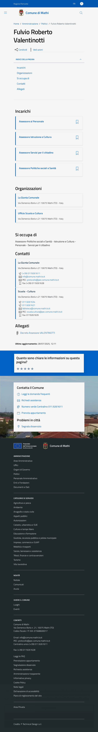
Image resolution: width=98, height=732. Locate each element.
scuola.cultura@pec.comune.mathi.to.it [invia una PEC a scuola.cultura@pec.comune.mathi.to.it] (44, 311)
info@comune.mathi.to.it (31, 637)
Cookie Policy (20, 682)
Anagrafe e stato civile (24, 511)
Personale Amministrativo (25, 478)
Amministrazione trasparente (27, 673)
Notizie (17, 580)
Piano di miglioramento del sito (28, 695)
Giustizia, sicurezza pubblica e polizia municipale (35, 538)
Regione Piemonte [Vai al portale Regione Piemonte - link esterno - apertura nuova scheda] (21, 3)
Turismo (17, 559)
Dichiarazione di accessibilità (26, 691)
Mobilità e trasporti (22, 546)
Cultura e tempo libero (24, 529)
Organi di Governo (22, 469)
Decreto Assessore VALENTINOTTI (37, 333)
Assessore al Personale (31, 121)
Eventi (16, 609)
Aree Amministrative (23, 460)
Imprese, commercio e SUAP (26, 542)
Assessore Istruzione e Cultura (35, 137)
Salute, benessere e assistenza (28, 551)
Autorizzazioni (20, 520)
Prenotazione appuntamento (27, 660)
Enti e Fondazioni (21, 482)
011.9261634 (26, 301)
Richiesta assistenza (23, 669)
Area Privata (19, 707)
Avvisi (16, 588)
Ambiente (18, 507)
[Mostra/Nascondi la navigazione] (5, 12)
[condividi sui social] (21, 49)
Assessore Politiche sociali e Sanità (37, 168)
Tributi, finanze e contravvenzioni (28, 555)
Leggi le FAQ (19, 656)
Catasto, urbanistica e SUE (26, 524)
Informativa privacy (22, 678)
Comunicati (19, 584)
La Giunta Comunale (28, 197)
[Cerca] (81, 13)
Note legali (18, 687)
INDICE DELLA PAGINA (49, 59)
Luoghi (17, 604)
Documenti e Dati (21, 487)
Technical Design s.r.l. (32, 724)
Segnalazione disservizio (25, 665)
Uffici (16, 465)
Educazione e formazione (25, 533)
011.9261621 (26, 305)
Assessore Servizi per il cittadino (36, 152)
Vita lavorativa (20, 564)
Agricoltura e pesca (22, 503)
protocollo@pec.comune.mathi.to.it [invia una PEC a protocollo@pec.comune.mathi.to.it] (43, 279)
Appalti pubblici (20, 516)
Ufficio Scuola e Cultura (30, 213)
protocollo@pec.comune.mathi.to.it (34, 640)
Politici (16, 474)
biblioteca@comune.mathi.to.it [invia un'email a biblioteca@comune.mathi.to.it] (34, 308)
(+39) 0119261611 (29, 273)
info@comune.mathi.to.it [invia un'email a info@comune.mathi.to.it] (31, 276)
